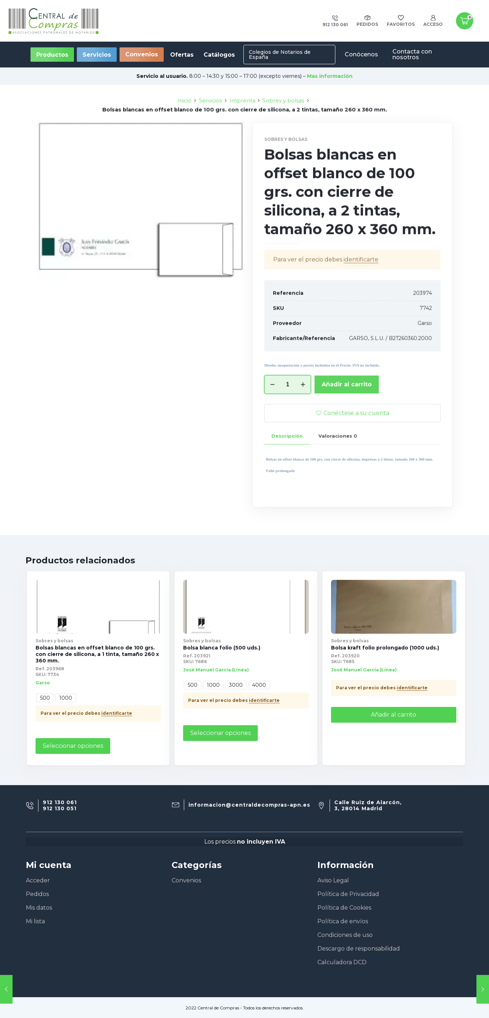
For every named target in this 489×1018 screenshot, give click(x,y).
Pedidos (37, 894)
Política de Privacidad (348, 894)
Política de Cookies (344, 907)
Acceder (38, 880)
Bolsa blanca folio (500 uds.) (221, 647)
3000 (236, 685)
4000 (259, 685)
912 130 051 (59, 809)
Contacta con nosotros (412, 54)
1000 (65, 698)
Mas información (330, 76)
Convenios (141, 54)
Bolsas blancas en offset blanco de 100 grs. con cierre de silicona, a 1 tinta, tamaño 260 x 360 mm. (97, 654)
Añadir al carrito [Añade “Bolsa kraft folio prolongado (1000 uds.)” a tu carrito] (393, 714)
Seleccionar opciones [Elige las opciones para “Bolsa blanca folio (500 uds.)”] (220, 733)
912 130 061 (60, 802)
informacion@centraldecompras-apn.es (249, 805)
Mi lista (35, 921)
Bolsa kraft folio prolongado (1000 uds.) (385, 647)
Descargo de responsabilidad (358, 948)
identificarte (116, 713)
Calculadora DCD (342, 962)
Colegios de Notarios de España (280, 54)
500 (45, 698)
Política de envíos (342, 921)
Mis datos (39, 907)
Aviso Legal (333, 880)
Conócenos (361, 54)
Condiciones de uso (345, 935)
